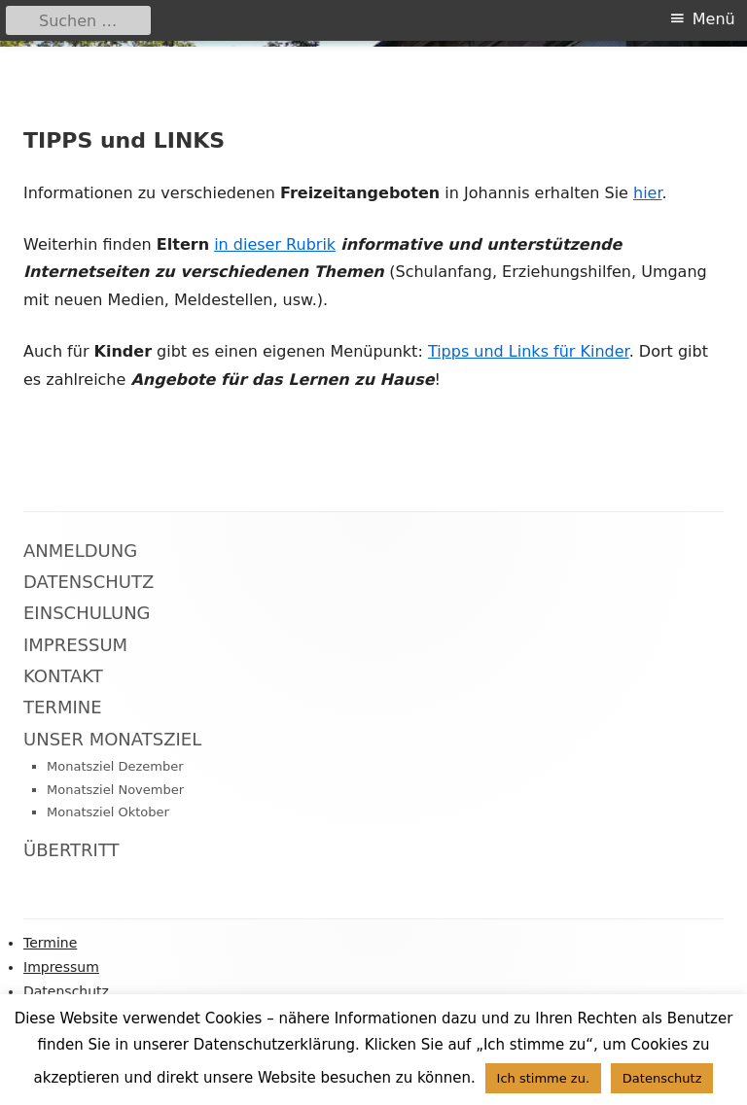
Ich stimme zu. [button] (543, 1078)
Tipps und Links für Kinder (528, 351)
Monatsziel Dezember (115, 766)
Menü (714, 19)
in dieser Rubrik (275, 244)
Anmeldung (80, 550)
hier (647, 193)
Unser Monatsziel (112, 739)
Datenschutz (88, 581)
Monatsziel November (115, 789)
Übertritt (71, 850)
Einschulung (87, 613)
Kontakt (63, 676)
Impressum (75, 645)
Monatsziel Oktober (108, 812)
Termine (62, 707)
